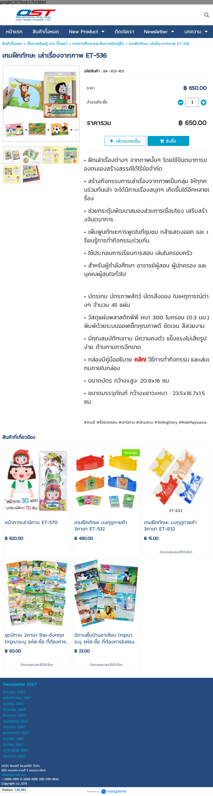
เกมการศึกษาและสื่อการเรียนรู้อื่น (98, 44)
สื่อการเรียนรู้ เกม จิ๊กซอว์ (48, 44)
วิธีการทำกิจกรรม (167, 359)
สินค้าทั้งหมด (12, 44)
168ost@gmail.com (13, 774)
